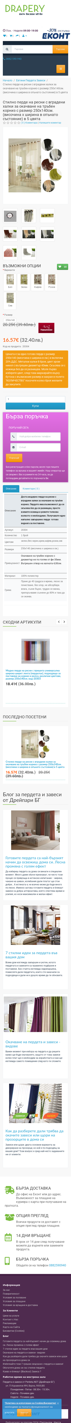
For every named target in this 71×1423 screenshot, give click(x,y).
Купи (35, 406)
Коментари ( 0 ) (31, 488)
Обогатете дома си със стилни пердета (24, 1367)
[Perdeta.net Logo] (24, 11)
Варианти (9, 270)
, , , (25, 1385)
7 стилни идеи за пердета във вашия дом (31, 954)
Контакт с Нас (10, 1319)
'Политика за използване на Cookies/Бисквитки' (30, 1403)
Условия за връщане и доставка (20, 1305)
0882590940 (57, 1265)
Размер (8, 315)
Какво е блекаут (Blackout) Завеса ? (22, 1371)
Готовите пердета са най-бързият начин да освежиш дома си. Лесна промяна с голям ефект (35, 861)
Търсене (60, 49)
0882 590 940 (12, 58)
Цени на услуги (11, 1315)
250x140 (10, 320)
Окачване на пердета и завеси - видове (32, 1043)
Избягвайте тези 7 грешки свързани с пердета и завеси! (33, 1364)
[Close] (58, 1403)
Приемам (24, 1413)
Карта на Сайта (11, 1327)
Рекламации (9, 1323)
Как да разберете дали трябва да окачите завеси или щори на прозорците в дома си (34, 1135)
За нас (6, 1290)
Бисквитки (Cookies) (13, 1331)
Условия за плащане (14, 1301)
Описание (11, 488)
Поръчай (14, 458)
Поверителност (11, 1294)
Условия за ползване (14, 1297)
